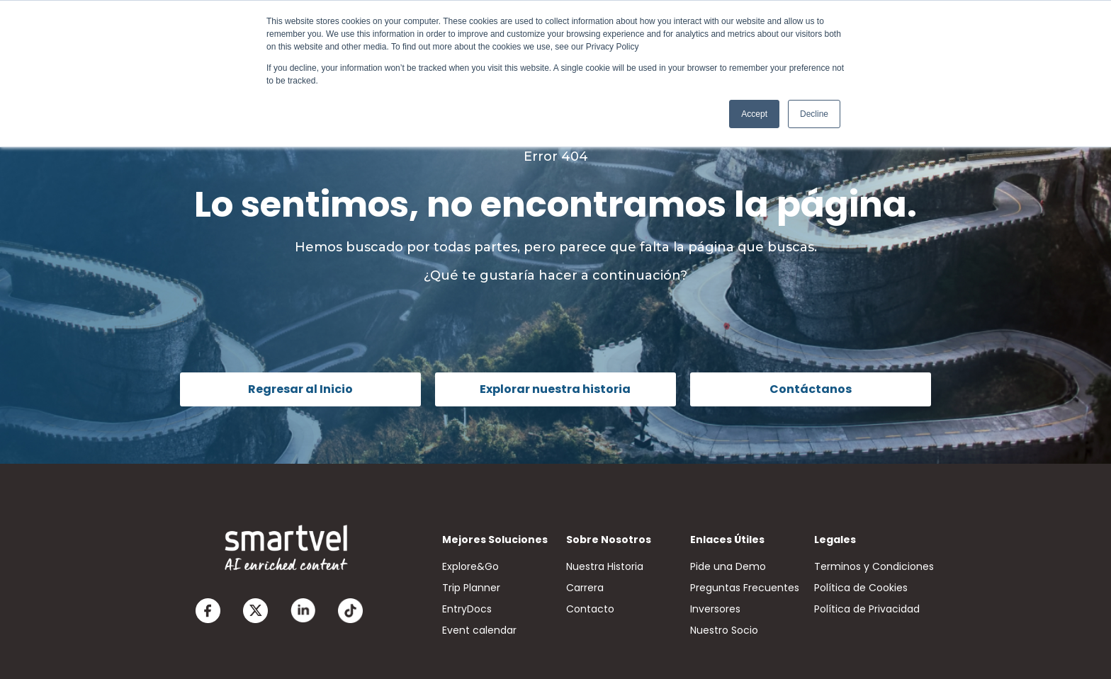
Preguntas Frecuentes (744, 588)
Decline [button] (814, 114)
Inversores (715, 609)
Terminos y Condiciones (874, 566)
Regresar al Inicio (300, 389)
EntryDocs (467, 609)
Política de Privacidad (867, 609)
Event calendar (479, 630)
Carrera (585, 588)
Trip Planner (471, 588)
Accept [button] (754, 114)
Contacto (590, 609)
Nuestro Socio (724, 630)
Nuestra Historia (604, 566)
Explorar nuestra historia (555, 389)
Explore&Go (470, 566)
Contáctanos (810, 389)
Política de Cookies (861, 588)
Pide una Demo (728, 566)
